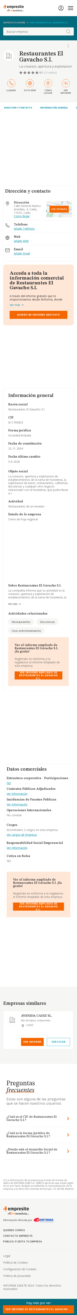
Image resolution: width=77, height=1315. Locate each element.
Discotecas (47, 622)
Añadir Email (22, 253)
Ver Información (17, 794)
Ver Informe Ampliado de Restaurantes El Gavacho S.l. (38, 675)
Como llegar (22, 216)
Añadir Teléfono (24, 229)
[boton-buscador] (68, 31)
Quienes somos (14, 1230)
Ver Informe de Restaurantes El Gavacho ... (38, 1309)
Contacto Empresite (18, 1236)
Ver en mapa (59, 209)
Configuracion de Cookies (19, 1269)
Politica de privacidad (16, 1276)
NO (9, 783)
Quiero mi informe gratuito (38, 314)
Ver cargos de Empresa (22, 835)
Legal (6, 1256)
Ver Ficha (58, 1042)
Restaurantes (21, 622)
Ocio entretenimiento (26, 631)
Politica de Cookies (15, 1262)
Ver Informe (32, 1042)
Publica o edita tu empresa (22, 1241)
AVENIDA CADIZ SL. (36, 1016)
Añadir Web (21, 241)
